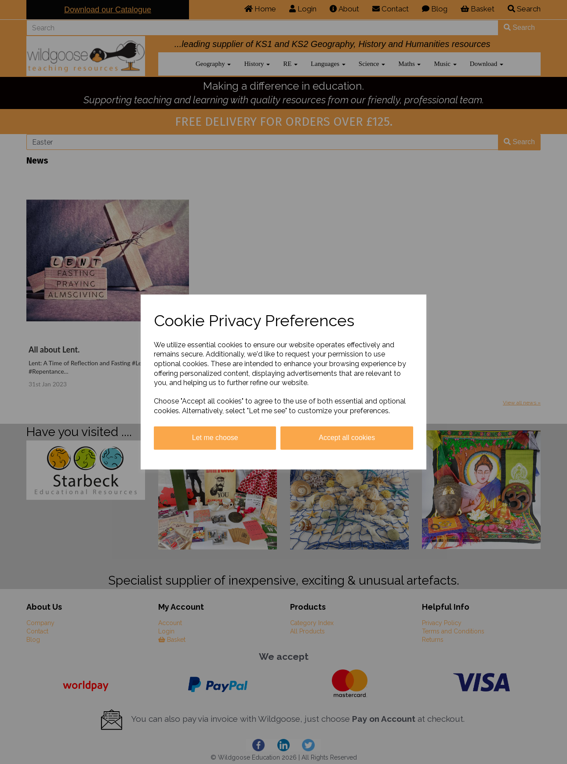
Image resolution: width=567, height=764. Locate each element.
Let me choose (215, 437)
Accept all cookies (347, 437)
